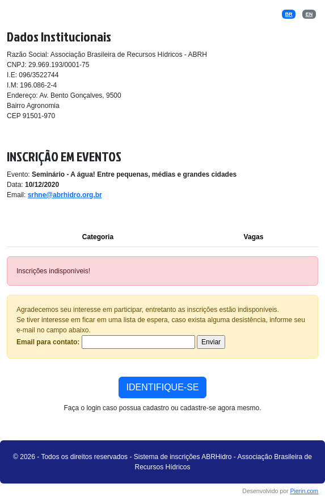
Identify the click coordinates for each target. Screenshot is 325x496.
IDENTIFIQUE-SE (162, 387)
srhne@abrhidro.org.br (65, 195)
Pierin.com (304, 490)
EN (309, 14)
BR (289, 14)
